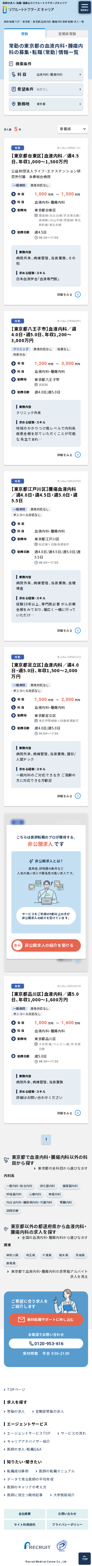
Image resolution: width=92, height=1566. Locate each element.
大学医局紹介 (64, 1494)
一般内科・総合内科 (19, 1186)
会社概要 (25, 1513)
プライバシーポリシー (67, 1524)
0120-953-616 (45, 1343)
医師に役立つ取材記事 (25, 1494)
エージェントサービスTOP (28, 1433)
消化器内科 (47, 1186)
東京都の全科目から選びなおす (63, 1168)
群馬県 (10, 1263)
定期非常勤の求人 (50, 1411)
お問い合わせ (67, 1513)
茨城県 (80, 1255)
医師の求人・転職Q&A (24, 1449)
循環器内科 (70, 1186)
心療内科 (35, 1194)
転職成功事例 (17, 1470)
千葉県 (47, 1255)
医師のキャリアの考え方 (26, 1486)
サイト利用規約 (24, 1524)
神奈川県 (12, 1255)
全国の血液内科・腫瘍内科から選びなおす (55, 1237)
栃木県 (63, 1255)
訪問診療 (12, 1210)
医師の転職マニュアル (57, 1470)
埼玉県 (30, 1255)
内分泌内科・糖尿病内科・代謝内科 (29, 1202)
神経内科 (55, 1194)
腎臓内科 (66, 1202)
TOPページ (16, 1389)
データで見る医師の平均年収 (30, 1479)
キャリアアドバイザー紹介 (28, 1441)
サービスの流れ (73, 1433)
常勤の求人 (16, 1411)
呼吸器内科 (14, 1194)
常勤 (24, 33)
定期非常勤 (67, 33)
